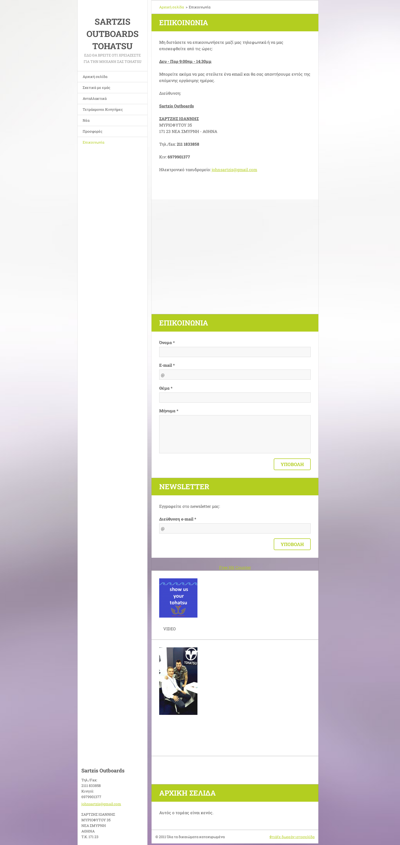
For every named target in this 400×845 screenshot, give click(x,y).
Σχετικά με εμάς (96, 87)
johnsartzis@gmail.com (234, 169)
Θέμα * (165, 388)
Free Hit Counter (235, 567)
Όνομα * (167, 342)
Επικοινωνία (93, 142)
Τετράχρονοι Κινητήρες (103, 109)
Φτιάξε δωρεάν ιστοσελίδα (292, 836)
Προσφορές (92, 131)
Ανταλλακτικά (95, 98)
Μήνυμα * (168, 410)
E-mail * (167, 365)
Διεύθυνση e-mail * (177, 519)
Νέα (86, 120)
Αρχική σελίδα (95, 76)
